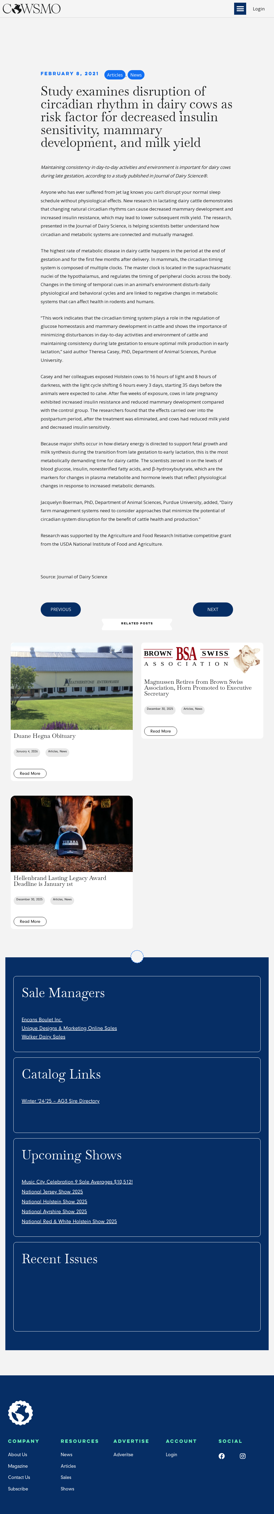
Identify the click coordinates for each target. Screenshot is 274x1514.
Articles (115, 75)
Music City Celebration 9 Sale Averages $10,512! (77, 1182)
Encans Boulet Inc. (42, 1020)
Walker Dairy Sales (43, 1037)
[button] (240, 9)
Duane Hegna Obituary (45, 735)
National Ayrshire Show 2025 (54, 1212)
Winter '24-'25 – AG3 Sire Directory (61, 1101)
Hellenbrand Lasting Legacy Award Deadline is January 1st (60, 880)
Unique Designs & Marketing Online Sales (69, 1028)
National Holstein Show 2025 (54, 1202)
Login (259, 9)
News (136, 75)
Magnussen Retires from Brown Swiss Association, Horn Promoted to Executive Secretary (198, 687)
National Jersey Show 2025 (52, 1192)
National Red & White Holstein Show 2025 (69, 1221)
